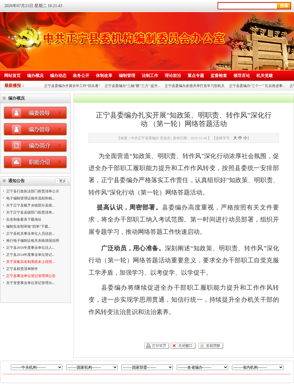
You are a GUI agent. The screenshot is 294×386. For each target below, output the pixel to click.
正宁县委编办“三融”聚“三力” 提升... (133, 86)
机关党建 (264, 75)
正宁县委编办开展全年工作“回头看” (73, 86)
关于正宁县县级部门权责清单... (30, 212)
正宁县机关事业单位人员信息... (30, 233)
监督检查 (219, 75)
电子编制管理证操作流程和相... (30, 198)
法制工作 (150, 75)
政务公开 (81, 75)
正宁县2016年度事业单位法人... (30, 248)
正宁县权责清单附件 (22, 269)
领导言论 (241, 75)
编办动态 (58, 75)
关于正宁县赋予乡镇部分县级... (30, 205)
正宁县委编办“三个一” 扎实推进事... (258, 86)
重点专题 (196, 75)
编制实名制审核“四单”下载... (28, 226)
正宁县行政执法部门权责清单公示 (32, 191)
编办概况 (35, 75)
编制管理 (127, 75)
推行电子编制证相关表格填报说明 (32, 241)
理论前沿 (173, 75)
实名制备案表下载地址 (23, 219)
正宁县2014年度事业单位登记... (30, 255)
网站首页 (12, 75)
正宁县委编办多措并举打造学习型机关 (196, 86)
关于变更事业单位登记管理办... (30, 283)
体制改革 (104, 75)
